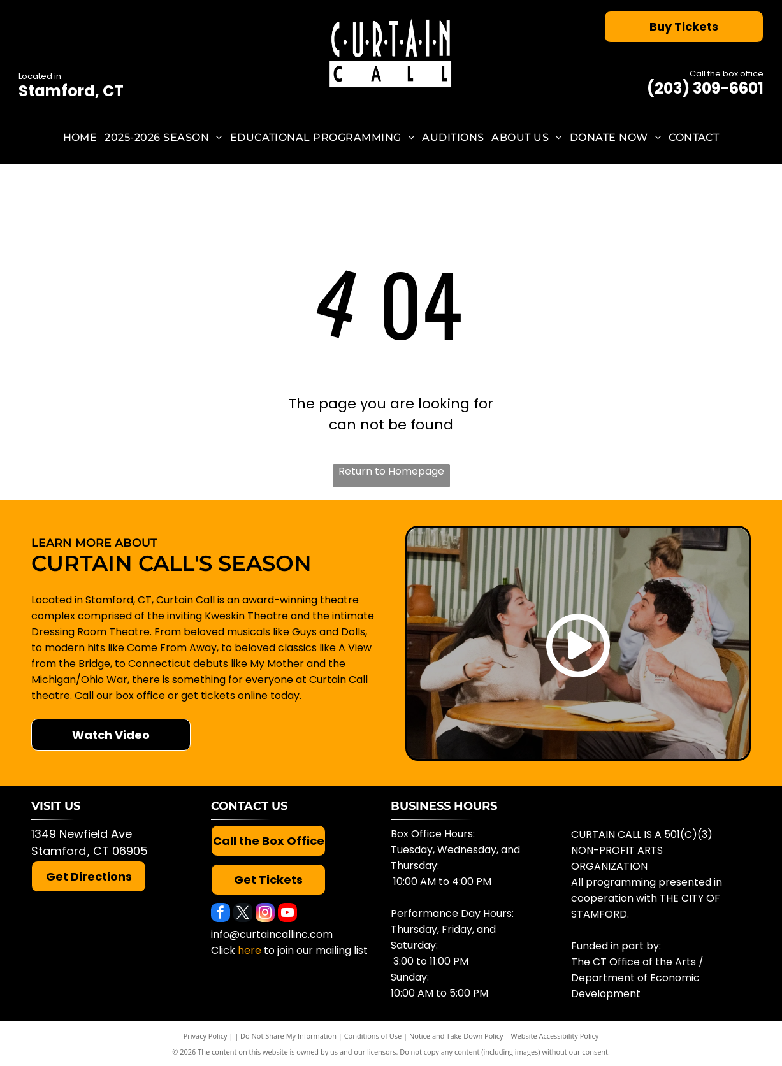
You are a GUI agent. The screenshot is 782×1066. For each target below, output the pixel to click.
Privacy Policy (206, 1036)
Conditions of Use (373, 1036)
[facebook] (220, 914)
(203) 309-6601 (705, 88)
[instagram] (265, 914)
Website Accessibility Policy (554, 1036)
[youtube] (287, 914)
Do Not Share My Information (288, 1036)
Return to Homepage (391, 471)
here (249, 950)
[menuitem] (80, 137)
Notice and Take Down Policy (456, 1036)
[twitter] (242, 914)
